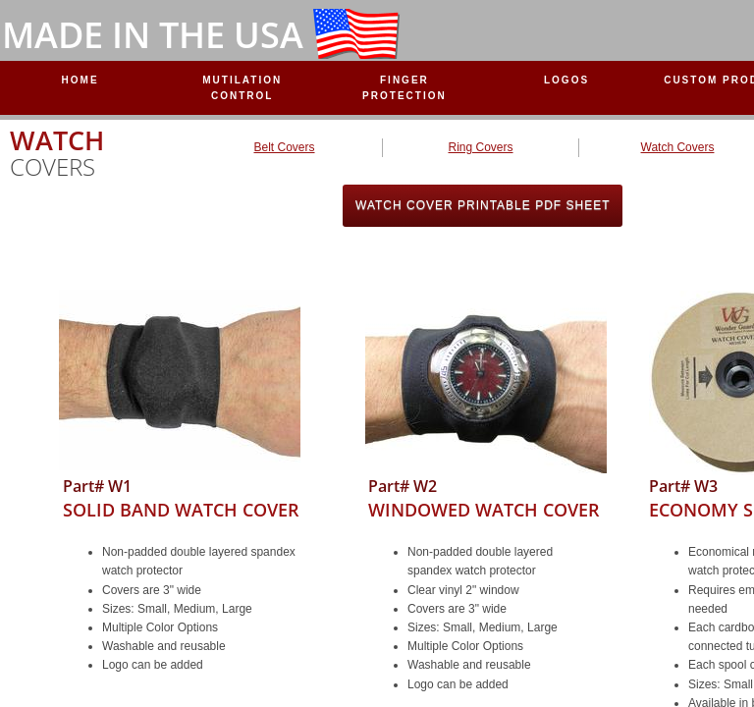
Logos (566, 80)
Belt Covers (283, 147)
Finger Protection (404, 88)
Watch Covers (678, 147)
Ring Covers (480, 147)
